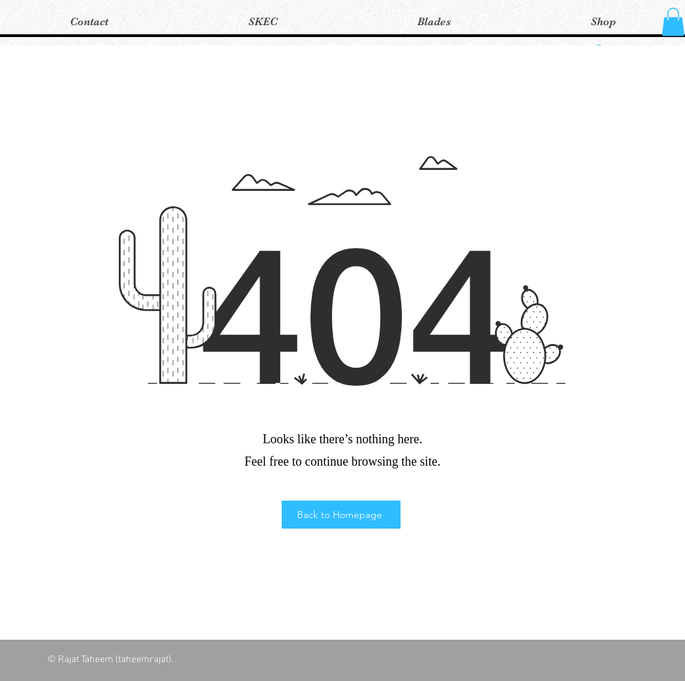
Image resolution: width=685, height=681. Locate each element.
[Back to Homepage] (341, 515)
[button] (673, 22)
